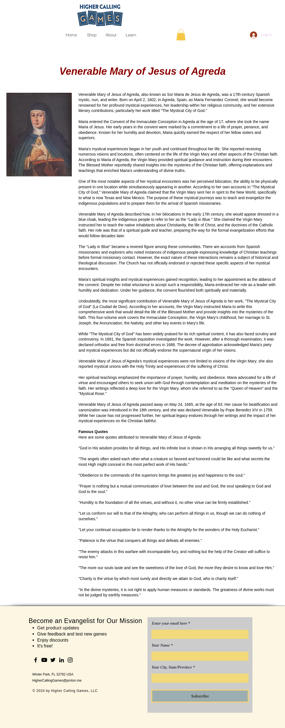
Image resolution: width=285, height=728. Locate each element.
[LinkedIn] (61, 660)
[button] (181, 35)
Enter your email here (169, 624)
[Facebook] (35, 660)
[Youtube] (44, 660)
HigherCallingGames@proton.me (57, 680)
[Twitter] (53, 660)
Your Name (161, 645)
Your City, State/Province (172, 667)
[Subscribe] (200, 696)
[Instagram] (70, 660)
